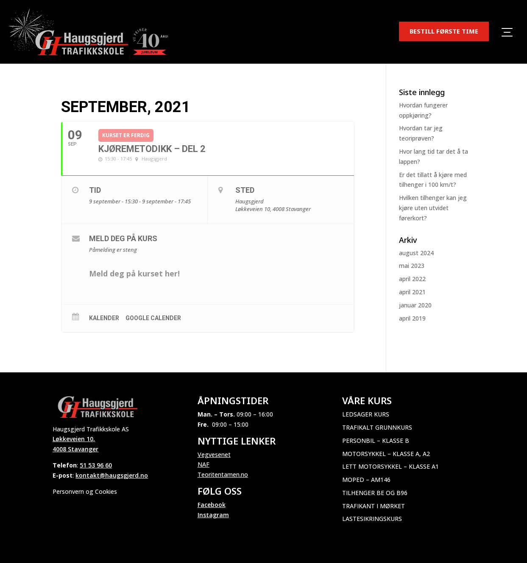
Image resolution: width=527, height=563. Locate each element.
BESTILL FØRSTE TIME (444, 31)
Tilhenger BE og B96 (374, 493)
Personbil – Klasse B (375, 440)
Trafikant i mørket (373, 506)
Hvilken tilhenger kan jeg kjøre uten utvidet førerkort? (433, 208)
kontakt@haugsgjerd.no (111, 475)
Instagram (213, 515)
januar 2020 (415, 305)
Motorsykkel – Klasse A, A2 (386, 454)
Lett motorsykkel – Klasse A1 (390, 466)
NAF (203, 464)
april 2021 (412, 292)
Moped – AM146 (366, 480)
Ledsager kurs (365, 414)
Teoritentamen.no (223, 474)
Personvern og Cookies (85, 491)
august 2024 (416, 253)
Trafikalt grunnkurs (377, 427)
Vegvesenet (214, 454)
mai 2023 (411, 266)
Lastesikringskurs (372, 519)
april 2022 (412, 279)
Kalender (104, 318)
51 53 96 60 (96, 465)
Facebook (212, 505)
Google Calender (153, 318)
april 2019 (412, 318)
